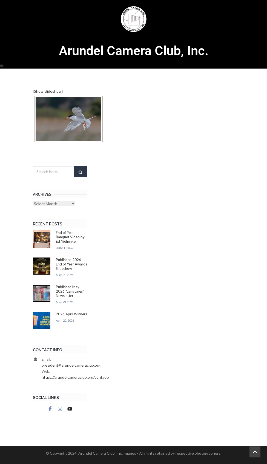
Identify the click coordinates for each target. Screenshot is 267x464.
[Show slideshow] (48, 91)
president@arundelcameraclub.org (71, 365)
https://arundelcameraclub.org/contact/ (75, 377)
